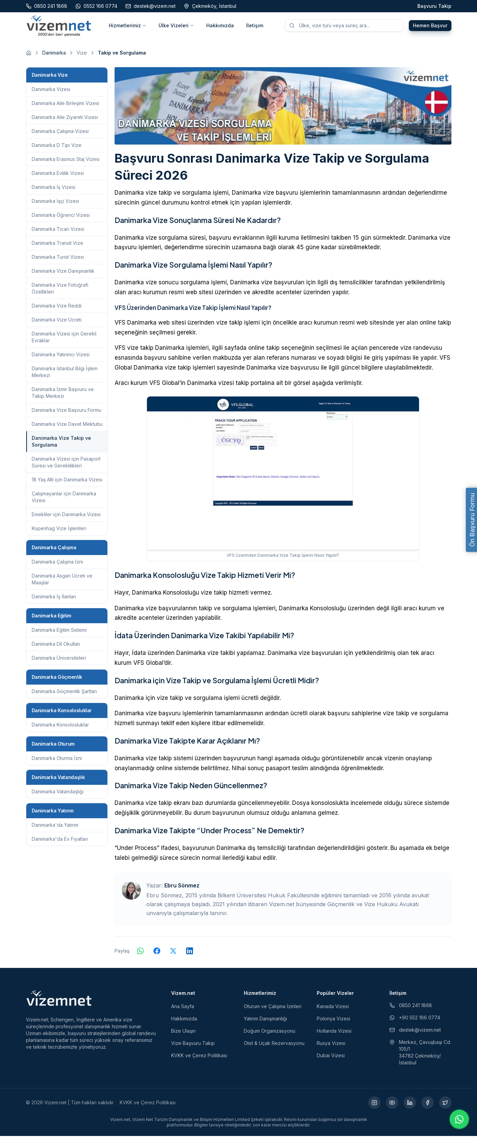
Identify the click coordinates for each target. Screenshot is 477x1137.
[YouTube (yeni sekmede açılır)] (392, 1103)
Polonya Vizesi (333, 1019)
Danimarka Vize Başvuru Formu (66, 411)
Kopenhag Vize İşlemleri (59, 529)
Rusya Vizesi (331, 1044)
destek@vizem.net (415, 1031)
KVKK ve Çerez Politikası (199, 1056)
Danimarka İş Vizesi (53, 188)
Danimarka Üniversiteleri (59, 659)
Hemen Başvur (430, 26)
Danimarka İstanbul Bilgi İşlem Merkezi (65, 372)
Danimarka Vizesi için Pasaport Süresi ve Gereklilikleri (66, 463)
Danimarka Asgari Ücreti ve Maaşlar (62, 580)
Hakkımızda (220, 26)
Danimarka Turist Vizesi (58, 258)
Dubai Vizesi (331, 1056)
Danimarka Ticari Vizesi (58, 230)
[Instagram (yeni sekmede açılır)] (374, 1103)
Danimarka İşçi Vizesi (55, 202)
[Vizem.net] (59, 999)
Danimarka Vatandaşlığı (58, 792)
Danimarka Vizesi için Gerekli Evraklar (64, 338)
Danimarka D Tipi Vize (56, 146)
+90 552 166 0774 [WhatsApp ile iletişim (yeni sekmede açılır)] (414, 1018)
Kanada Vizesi (333, 1007)
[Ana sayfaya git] (28, 54)
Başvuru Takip (434, 6)
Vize (82, 54)
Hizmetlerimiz (127, 26)
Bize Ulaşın (183, 1032)
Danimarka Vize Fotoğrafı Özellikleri (60, 289)
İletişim (254, 26)
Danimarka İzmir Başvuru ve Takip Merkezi (63, 393)
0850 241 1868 (410, 1006)
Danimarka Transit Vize (57, 244)
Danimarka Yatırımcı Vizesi (61, 355)
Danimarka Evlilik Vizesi (58, 174)
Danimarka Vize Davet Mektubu (67, 425)
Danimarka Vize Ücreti (56, 321)
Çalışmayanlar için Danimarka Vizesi (64, 498)
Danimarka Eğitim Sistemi (59, 631)
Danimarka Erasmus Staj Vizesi (66, 160)
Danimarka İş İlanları (54, 597)
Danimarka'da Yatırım (55, 826)
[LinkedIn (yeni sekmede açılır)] (410, 1103)
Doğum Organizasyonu (269, 1032)
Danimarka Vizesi (51, 90)
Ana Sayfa (182, 1007)
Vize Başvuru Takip (193, 1044)
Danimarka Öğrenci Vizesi (61, 216)
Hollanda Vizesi (334, 1032)
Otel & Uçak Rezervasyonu (274, 1044)
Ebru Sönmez (181, 886)
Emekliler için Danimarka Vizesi (66, 515)
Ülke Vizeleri (176, 26)
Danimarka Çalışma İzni (57, 563)
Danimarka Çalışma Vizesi (60, 132)
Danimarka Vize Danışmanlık (63, 272)
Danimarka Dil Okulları (56, 645)
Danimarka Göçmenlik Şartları (64, 692)
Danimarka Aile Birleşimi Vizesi (65, 104)
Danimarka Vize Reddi (56, 307)
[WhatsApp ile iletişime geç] (459, 1119)
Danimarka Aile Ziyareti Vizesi (65, 118)
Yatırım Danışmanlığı (265, 1019)
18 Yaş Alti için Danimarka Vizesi (67, 480)
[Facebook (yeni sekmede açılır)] (427, 1103)
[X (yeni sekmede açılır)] (445, 1103)
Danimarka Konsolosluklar (60, 726)
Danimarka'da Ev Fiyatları (60, 840)
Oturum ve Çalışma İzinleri (272, 1007)
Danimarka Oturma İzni (57, 759)
